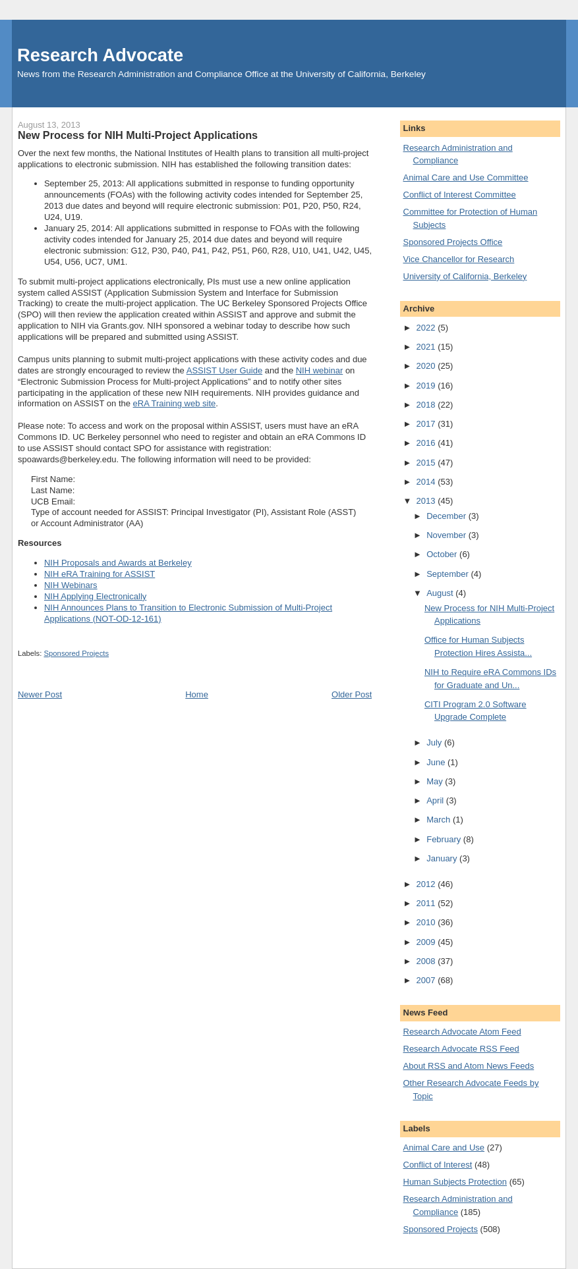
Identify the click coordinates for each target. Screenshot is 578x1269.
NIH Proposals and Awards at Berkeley (118, 563)
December (447, 516)
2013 (427, 501)
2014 (427, 482)
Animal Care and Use (444, 1147)
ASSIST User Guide (224, 370)
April (436, 800)
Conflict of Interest (438, 1165)
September (448, 574)
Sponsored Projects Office (453, 242)
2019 (427, 386)
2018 (427, 405)
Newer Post (40, 694)
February (444, 839)
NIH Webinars (71, 585)
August (440, 593)
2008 (427, 961)
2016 (427, 443)
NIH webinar (319, 370)
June (437, 762)
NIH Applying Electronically (95, 596)
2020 (427, 366)
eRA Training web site (174, 403)
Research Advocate (100, 55)
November (447, 535)
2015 (427, 463)
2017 (427, 424)
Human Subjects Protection (455, 1182)
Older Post (352, 694)
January (442, 858)
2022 (427, 328)
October (442, 554)
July (435, 742)
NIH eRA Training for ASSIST (99, 574)
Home (196, 694)
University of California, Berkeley (465, 276)
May (435, 781)
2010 (427, 922)
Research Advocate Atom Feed (462, 1032)
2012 (427, 884)
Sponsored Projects (76, 653)
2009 (427, 942)
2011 (427, 903)
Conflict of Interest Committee (459, 195)
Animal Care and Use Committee (466, 177)
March (439, 819)
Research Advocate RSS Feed (461, 1049)
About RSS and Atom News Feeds (469, 1066)
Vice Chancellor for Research (459, 259)
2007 (427, 980)
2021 (427, 347)
